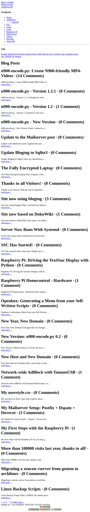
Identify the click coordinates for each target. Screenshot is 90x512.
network (45, 54)
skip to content (7, 2)
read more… (6, 84)
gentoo (29, 54)
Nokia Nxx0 (11, 34)
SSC (8, 24)
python (57, 54)
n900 (39, 54)
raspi (63, 54)
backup (4, 54)
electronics (20, 54)
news (51, 54)
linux (34, 54)
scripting (69, 54)
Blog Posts (7, 4)
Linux (8, 27)
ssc (13, 56)
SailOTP (15, 22)
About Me (10, 41)
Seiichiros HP (7, 7)
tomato (18, 56)
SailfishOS (10, 20)
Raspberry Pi (11, 32)
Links (8, 29)
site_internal (6, 56)
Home (9, 17)
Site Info (10, 39)
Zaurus (9, 36)
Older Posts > (18, 502)
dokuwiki (12, 54)
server (75, 54)
